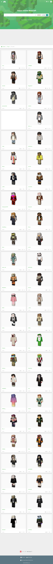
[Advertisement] (26, 37)
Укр (47, 1)
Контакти (22, 557)
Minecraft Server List (29, 560)
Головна (3, 46)
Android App (29, 557)
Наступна (30, 551)
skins (4, 1)
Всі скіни (12, 46)
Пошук (8, 46)
